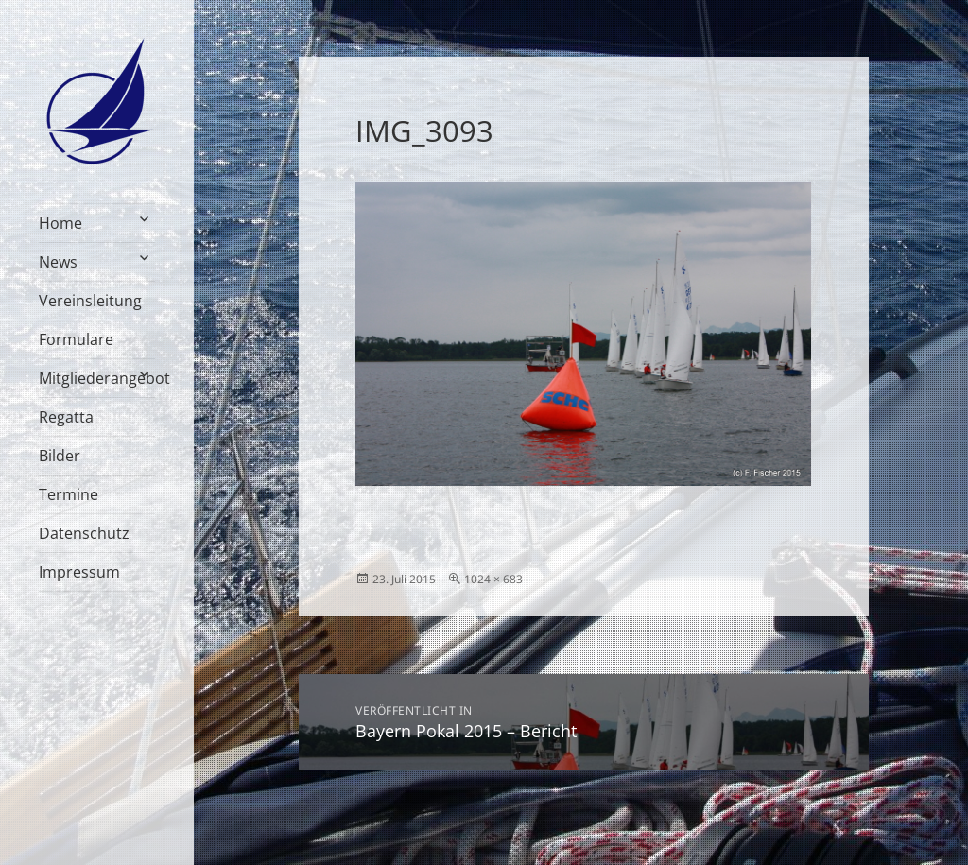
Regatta (66, 417)
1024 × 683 (493, 579)
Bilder (59, 455)
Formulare (76, 339)
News (58, 261)
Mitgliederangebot (97, 378)
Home (60, 223)
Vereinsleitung (90, 300)
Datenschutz (84, 533)
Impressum (79, 572)
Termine (68, 494)
